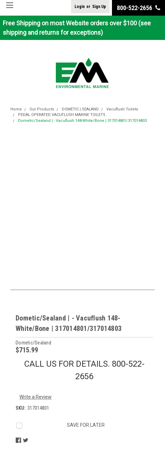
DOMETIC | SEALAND (80, 109)
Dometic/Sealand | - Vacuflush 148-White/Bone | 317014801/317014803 (82, 120)
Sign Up (99, 6)
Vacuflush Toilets (122, 109)
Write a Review (35, 397)
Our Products (41, 109)
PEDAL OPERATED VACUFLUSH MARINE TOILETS (61, 114)
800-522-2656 (138, 7)
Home (16, 109)
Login (80, 6)
